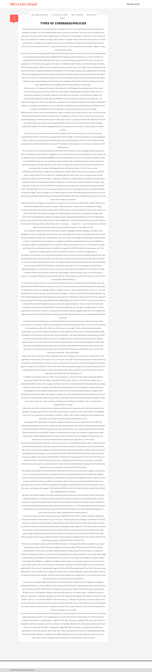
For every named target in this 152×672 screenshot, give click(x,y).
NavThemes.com (29, 670)
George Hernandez (41, 15)
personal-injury (133, 4)
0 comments (77, 15)
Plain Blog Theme (15, 670)
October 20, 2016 (61, 15)
